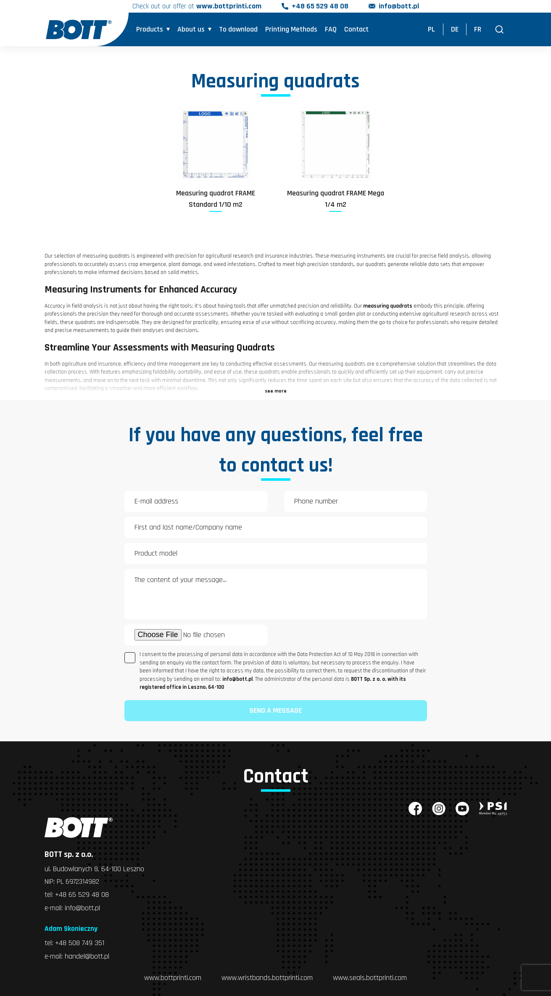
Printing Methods (291, 29)
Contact (356, 29)
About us (191, 29)
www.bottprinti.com (172, 978)
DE (455, 29)
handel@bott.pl (88, 956)
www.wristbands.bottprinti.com (267, 978)
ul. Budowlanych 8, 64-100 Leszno (94, 869)
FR (477, 29)
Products (149, 29)
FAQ (331, 29)
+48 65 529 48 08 (321, 6)
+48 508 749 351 (80, 943)
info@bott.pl (400, 6)
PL (431, 29)
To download (238, 29)
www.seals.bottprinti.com (370, 978)
